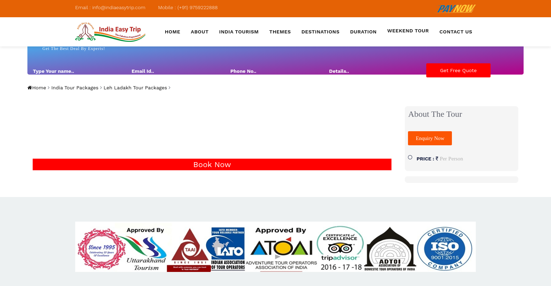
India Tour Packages (74, 87)
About (200, 31)
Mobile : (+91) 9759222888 (188, 7)
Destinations (320, 31)
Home (172, 31)
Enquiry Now (430, 138)
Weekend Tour (408, 30)
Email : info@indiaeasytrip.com (110, 7)
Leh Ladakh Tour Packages (134, 87)
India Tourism (239, 31)
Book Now (212, 164)
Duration (363, 31)
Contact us (456, 31)
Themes (280, 31)
